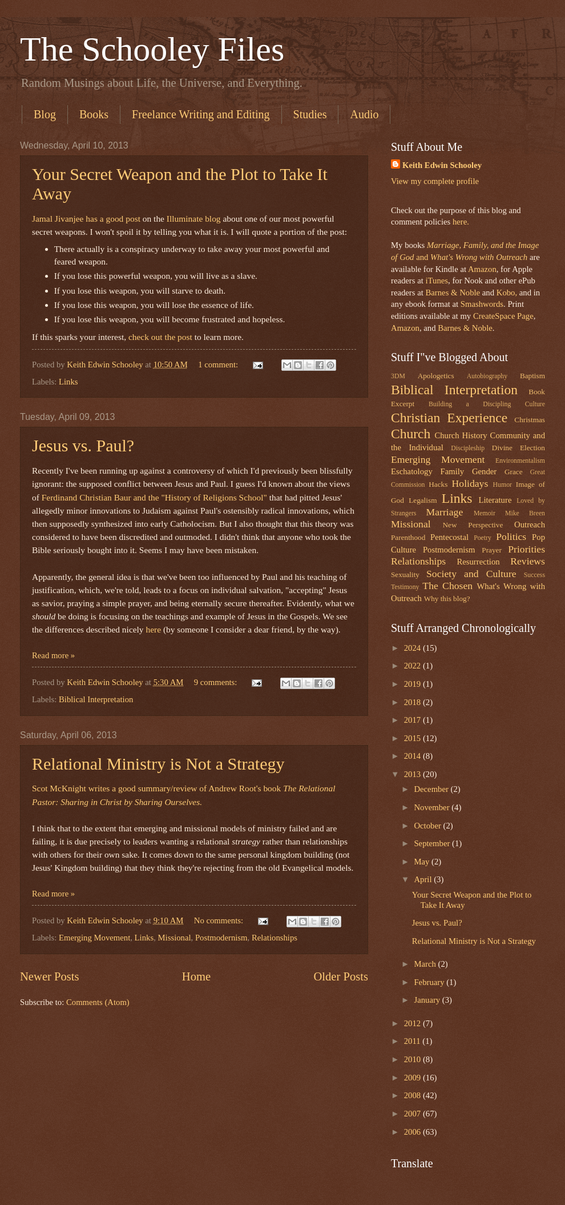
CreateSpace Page (503, 316)
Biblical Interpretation (96, 699)
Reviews (527, 561)
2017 (413, 719)
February (430, 982)
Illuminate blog (194, 218)
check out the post (160, 337)
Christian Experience (449, 417)
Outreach (529, 524)
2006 (413, 1131)
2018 (413, 702)
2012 (413, 1023)
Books (93, 114)
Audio (364, 114)
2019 (413, 683)
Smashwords (482, 304)
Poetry (482, 538)
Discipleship (468, 448)
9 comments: (216, 682)
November (432, 807)
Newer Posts (49, 976)
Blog (45, 114)
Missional (174, 937)
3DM (398, 376)
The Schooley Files (152, 49)
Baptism (532, 375)
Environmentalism (520, 461)
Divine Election (518, 447)
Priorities (526, 549)
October (428, 825)
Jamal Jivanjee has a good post (86, 218)
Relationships (274, 937)
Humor (502, 485)
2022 (413, 665)
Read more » (53, 655)
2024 (413, 647)
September (433, 843)
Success (534, 575)
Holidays (470, 483)
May (422, 861)
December (432, 789)
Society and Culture (471, 573)
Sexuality (405, 574)
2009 (413, 1077)
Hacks (438, 484)
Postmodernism (221, 937)
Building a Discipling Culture (487, 404)
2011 (413, 1041)
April (424, 879)
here (153, 629)
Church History (460, 435)
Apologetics (436, 375)
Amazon (482, 269)
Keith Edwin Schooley (442, 165)
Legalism (423, 500)
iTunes (435, 280)
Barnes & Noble (452, 292)
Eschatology (412, 471)
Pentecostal (449, 537)
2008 (413, 1095)
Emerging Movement (94, 937)
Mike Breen (525, 513)
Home (196, 976)
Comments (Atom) (98, 1002)
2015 (413, 738)
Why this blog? (447, 598)
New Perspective (473, 525)
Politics (511, 536)
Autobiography (487, 376)
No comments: (219, 920)
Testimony (405, 587)
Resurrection (478, 561)
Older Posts (340, 976)
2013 (413, 774)
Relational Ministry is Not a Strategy (158, 763)
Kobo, (507, 292)
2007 (413, 1113)
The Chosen (447, 585)
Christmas (529, 419)
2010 (413, 1059)
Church (410, 433)
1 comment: (219, 364)
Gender (484, 471)
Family (452, 471)
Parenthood (408, 537)
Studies (310, 114)
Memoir (484, 513)
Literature (494, 500)
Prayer (492, 550)
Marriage (444, 512)
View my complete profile (435, 181)
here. (461, 221)
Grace (514, 471)
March (426, 963)
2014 (413, 755)
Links (68, 381)
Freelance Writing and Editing (201, 114)
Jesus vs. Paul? (83, 445)
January (428, 999)
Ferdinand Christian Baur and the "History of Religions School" (154, 497)
